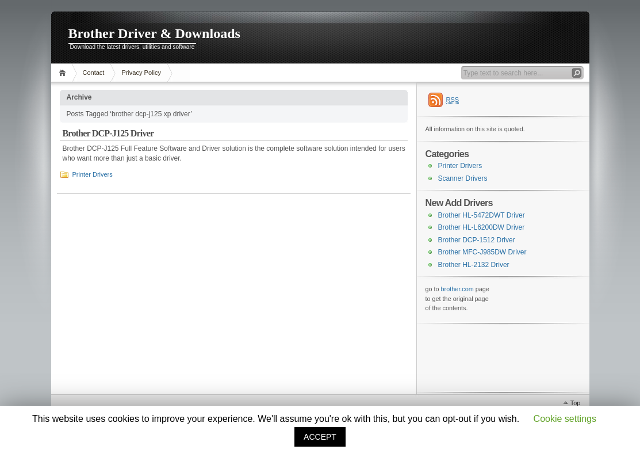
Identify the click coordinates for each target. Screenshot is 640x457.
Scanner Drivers (463, 178)
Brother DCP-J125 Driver (108, 133)
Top (575, 402)
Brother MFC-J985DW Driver (482, 252)
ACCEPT (320, 436)
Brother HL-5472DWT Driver (481, 215)
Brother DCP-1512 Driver (476, 240)
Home (64, 73)
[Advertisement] (483, 357)
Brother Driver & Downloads (154, 33)
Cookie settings (565, 419)
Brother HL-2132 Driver (473, 265)
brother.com (457, 288)
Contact (94, 72)
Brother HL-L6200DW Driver (481, 227)
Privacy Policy (140, 72)
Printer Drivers (92, 174)
